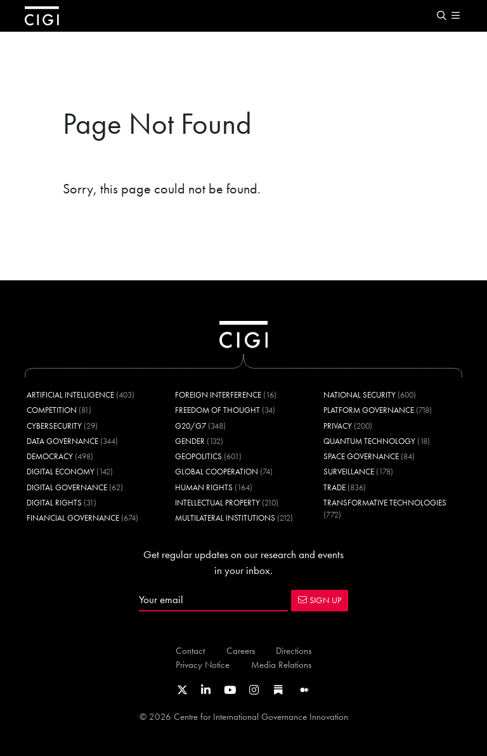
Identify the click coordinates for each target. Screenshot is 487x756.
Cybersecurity (54, 425)
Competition (52, 410)
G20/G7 (190, 425)
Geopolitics (198, 456)
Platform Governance (368, 410)
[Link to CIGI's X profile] (182, 690)
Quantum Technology (369, 441)
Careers (240, 650)
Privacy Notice (203, 664)
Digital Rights (54, 502)
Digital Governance (67, 487)
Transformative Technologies (384, 502)
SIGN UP (319, 600)
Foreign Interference (218, 394)
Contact (190, 650)
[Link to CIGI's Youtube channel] (230, 690)
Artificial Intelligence (70, 394)
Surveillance (348, 471)
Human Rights (204, 487)
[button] (441, 16)
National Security (359, 394)
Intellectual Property (217, 502)
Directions (293, 650)
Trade (334, 487)
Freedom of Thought (217, 410)
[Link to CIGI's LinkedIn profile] (206, 690)
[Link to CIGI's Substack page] (278, 690)
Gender (190, 441)
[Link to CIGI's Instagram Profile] (254, 690)
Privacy (337, 425)
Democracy (50, 456)
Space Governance (361, 456)
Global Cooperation (216, 471)
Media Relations (281, 664)
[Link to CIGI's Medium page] (304, 690)
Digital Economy (60, 471)
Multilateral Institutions (225, 517)
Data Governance (62, 441)
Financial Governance (73, 517)
